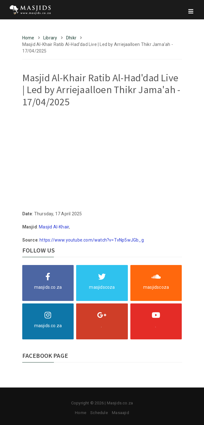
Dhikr (71, 37)
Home (28, 37)
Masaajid (120, 412)
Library (50, 37)
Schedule (99, 412)
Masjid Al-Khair (54, 226)
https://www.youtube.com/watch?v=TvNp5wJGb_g (91, 240)
